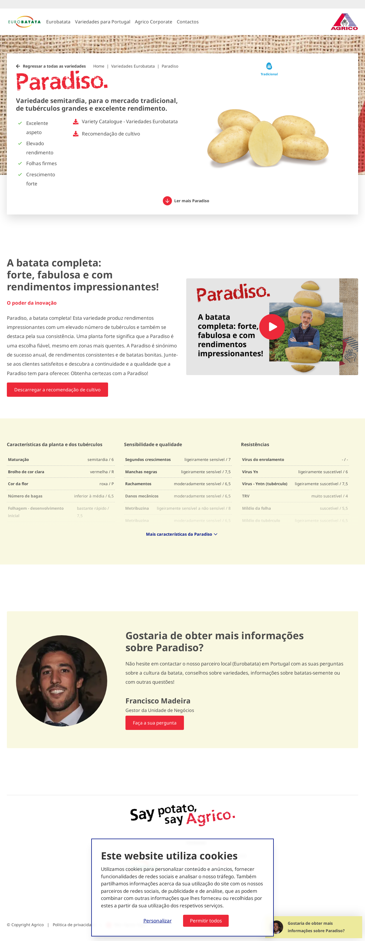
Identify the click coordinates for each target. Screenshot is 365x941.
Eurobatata (58, 22)
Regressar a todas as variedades (54, 66)
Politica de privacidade (74, 924)
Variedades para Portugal (102, 22)
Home (98, 66)
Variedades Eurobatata (133, 66)
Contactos (188, 22)
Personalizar (157, 920)
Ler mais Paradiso (186, 200)
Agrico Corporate (153, 22)
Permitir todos (206, 920)
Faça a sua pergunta (155, 723)
